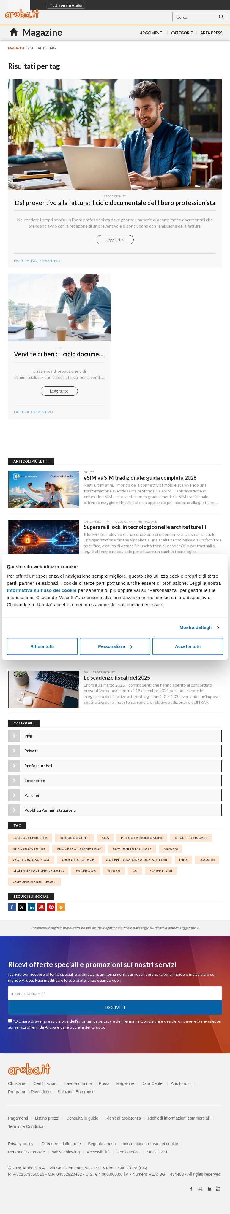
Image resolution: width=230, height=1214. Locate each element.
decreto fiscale (191, 840)
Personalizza (115, 646)
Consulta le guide (82, 1120)
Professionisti (38, 767)
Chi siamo (17, 1086)
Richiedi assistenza (123, 1120)
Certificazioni (45, 1086)
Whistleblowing (66, 1154)
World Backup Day (31, 862)
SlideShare (61, 909)
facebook (86, 873)
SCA (105, 840)
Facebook (12, 909)
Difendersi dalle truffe (61, 1146)
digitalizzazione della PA (38, 873)
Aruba (114, 873)
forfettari (160, 873)
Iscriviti (115, 1010)
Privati (31, 753)
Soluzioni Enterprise (76, 1094)
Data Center (152, 1086)
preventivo (49, 262)
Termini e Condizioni (141, 1023)
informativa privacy (94, 1023)
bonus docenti (74, 840)
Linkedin (31, 909)
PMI (28, 738)
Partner (32, 797)
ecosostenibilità (30, 840)
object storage (78, 862)
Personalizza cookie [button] (26, 1154)
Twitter (22, 909)
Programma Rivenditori (29, 1094)
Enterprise (34, 782)
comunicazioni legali (34, 884)
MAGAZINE (16, 48)
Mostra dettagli (195, 627)
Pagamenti (18, 1120)
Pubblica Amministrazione (50, 812)
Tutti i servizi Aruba (66, 5)
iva (34, 262)
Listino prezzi (47, 1120)
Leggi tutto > (189, 930)
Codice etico (128, 1154)
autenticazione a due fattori (136, 862)
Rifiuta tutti (42, 646)
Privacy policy (23, 1146)
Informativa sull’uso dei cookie (42, 590)
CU (135, 873)
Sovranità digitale (132, 851)
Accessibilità (98, 1154)
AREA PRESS (211, 33)
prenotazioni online (142, 840)
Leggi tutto (115, 241)
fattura (21, 262)
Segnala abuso (102, 1146)
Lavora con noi (78, 1086)
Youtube (41, 909)
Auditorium (181, 1086)
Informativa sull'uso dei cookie (150, 1146)
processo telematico (79, 851)
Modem (170, 851)
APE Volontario (28, 851)
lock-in (207, 862)
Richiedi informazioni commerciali (179, 1120)
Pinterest (51, 909)
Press (104, 1086)
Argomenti (151, 33)
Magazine (125, 1086)
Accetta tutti (188, 646)
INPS (183, 862)
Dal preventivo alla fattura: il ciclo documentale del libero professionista (115, 204)
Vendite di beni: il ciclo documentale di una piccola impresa (94, 355)
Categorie (182, 33)
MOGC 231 (157, 1154)
